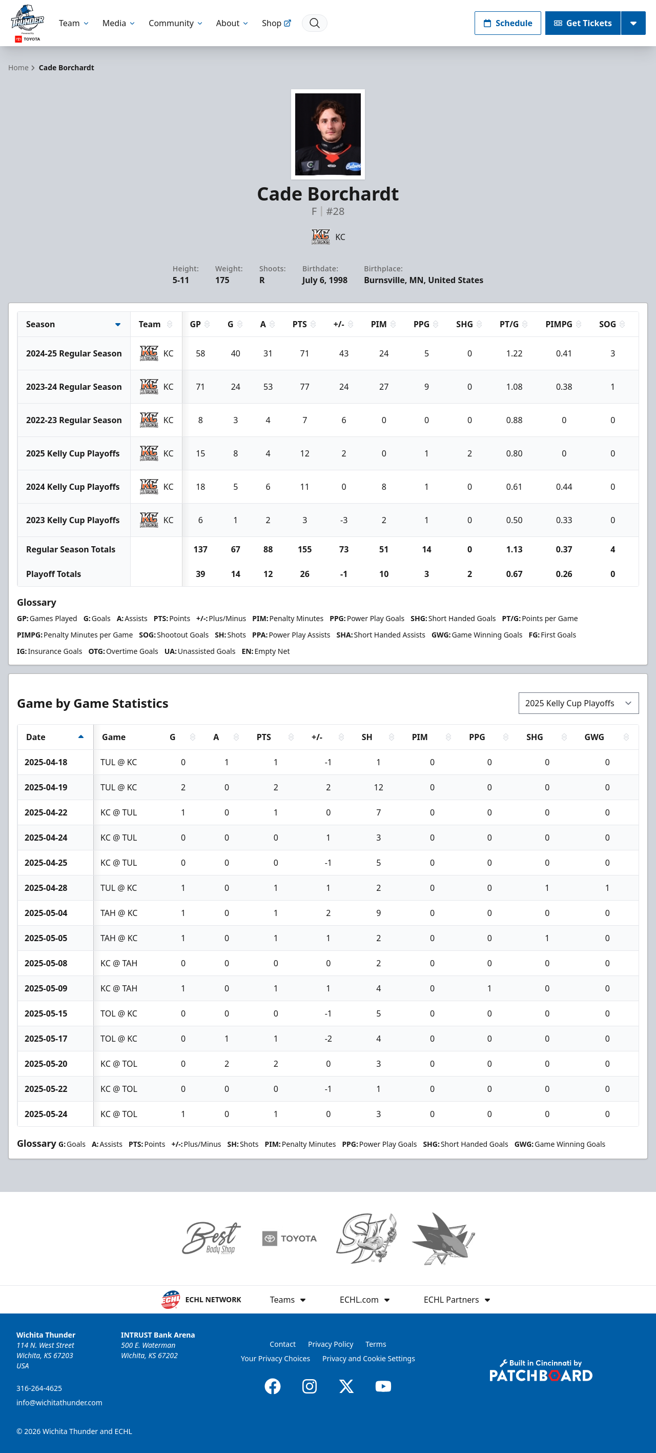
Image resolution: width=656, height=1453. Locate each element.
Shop (277, 23)
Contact (283, 1344)
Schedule (507, 23)
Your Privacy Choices (275, 1358)
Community (176, 23)
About (233, 23)
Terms (375, 1344)
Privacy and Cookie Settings (368, 1358)
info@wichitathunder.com (59, 1402)
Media (119, 23)
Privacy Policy (330, 1344)
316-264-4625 (39, 1388)
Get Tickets (583, 23)
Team (74, 23)
